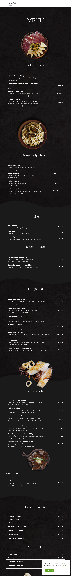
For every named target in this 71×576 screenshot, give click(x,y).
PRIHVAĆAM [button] (49, 570)
